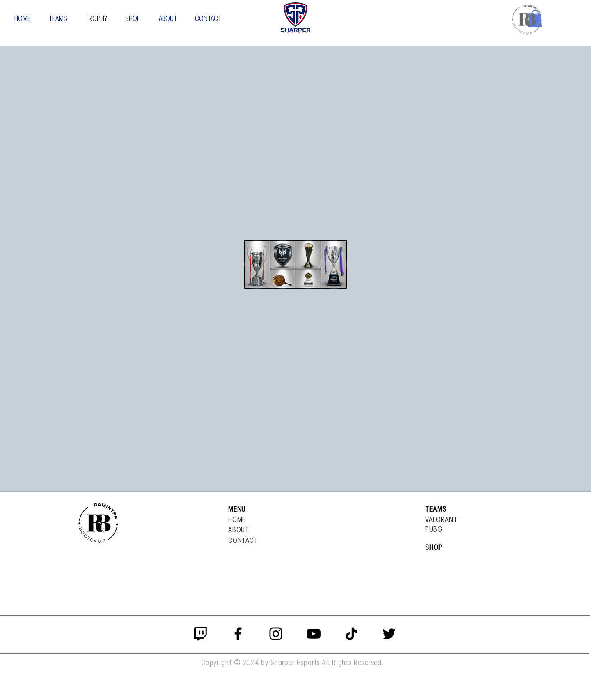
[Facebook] (238, 633)
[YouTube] (313, 633)
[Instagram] (275, 633)
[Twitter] (389, 633)
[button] (58, 19)
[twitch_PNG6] (200, 633)
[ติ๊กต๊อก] (351, 633)
